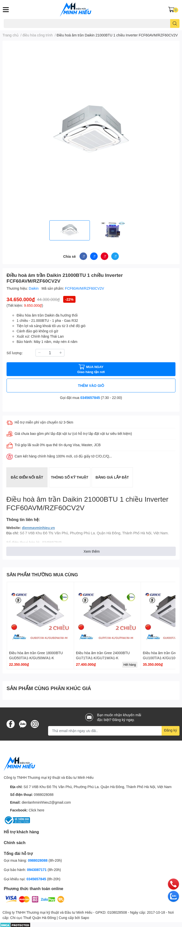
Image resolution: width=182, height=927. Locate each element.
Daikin (34, 288)
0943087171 (37, 869)
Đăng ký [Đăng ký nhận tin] (170, 730)
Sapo (85, 917)
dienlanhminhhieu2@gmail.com (46, 802)
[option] (69, 230)
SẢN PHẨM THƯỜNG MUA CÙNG (42, 574)
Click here (36, 810)
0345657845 (90, 397)
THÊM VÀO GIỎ (91, 385)
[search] (174, 23)
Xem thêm (92, 551)
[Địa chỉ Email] (113, 731)
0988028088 (44, 794)
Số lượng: (15, 353)
